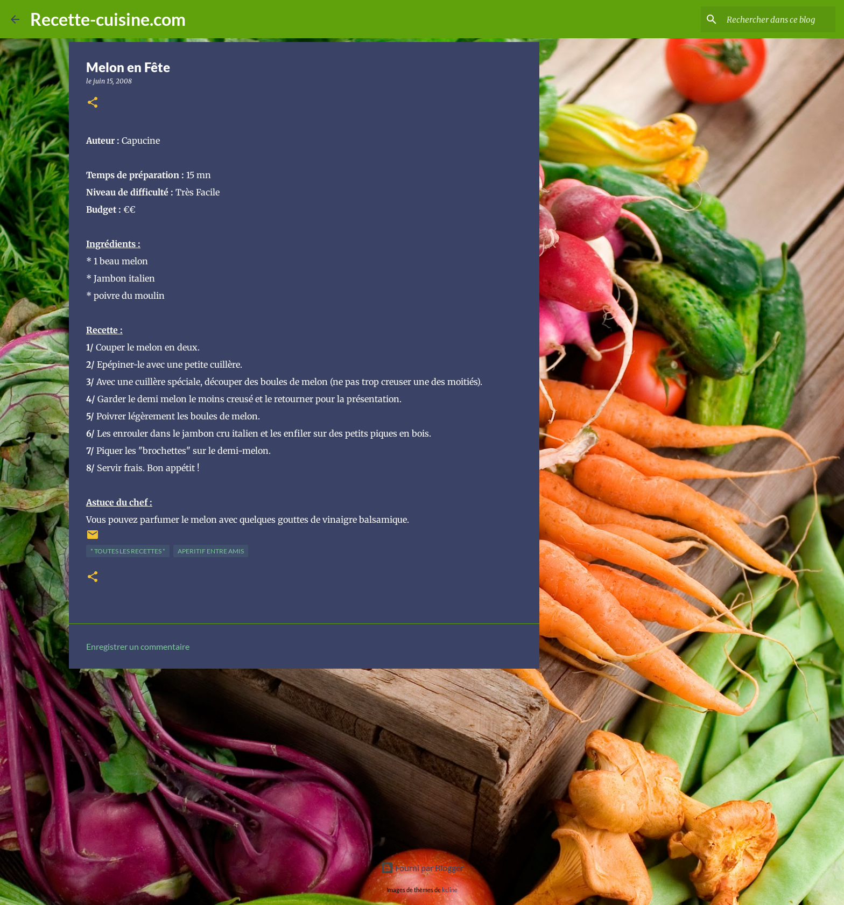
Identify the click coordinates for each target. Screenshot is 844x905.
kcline (450, 889)
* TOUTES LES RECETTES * (127, 551)
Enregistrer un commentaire (137, 646)
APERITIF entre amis (211, 551)
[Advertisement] (304, 760)
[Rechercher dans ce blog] (778, 19)
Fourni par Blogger (422, 867)
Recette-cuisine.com (108, 19)
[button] (92, 103)
